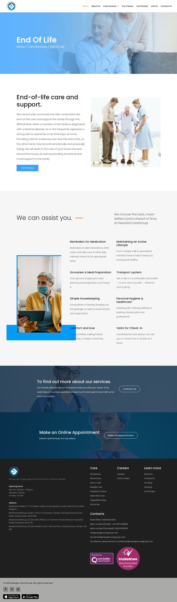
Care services (111, 6)
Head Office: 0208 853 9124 (103, 519)
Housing (149, 487)
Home (85, 6)
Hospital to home (99, 491)
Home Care (96, 478)
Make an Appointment (121, 435)
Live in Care (96, 482)
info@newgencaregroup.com (104, 532)
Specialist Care (98, 495)
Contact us (129, 388)
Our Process (142, 6)
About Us (96, 6)
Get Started (27, 168)
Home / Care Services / (33, 47)
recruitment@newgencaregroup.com (107, 537)
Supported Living (99, 500)
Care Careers (124, 478)
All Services (96, 474)
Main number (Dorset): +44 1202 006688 (109, 524)
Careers (121, 474)
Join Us (154, 6)
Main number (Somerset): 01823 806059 (109, 528)
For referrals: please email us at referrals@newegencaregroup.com (121, 541)
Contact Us (166, 6)
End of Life (95, 504)
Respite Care (97, 487)
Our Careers (127, 6)
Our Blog (149, 482)
